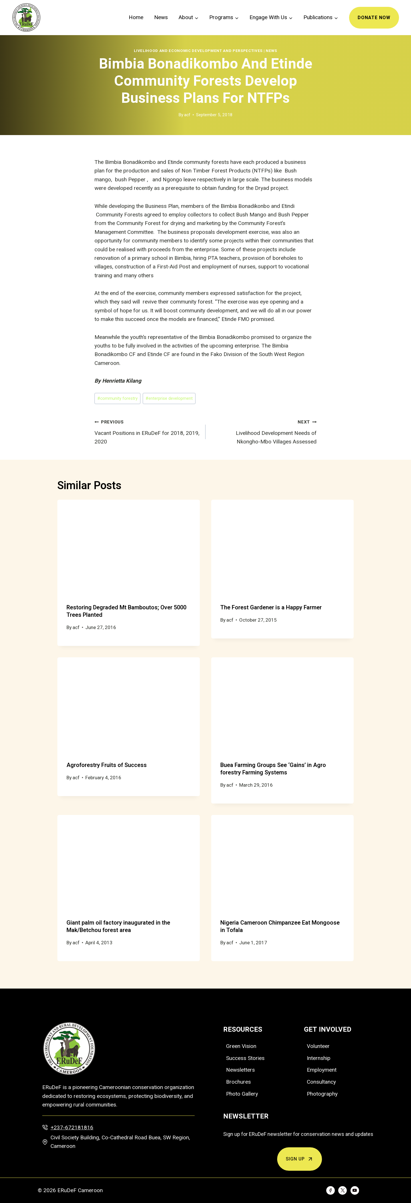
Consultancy (321, 1082)
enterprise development (169, 398)
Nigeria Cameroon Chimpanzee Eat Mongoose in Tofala (280, 926)
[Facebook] (330, 1190)
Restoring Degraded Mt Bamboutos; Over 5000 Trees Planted (126, 611)
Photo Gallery (242, 1093)
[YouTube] (354, 1190)
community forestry (117, 398)
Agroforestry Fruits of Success (107, 765)
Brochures (238, 1082)
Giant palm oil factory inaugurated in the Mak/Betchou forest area (118, 926)
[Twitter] (342, 1190)
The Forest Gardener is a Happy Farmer (271, 607)
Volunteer (318, 1046)
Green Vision (241, 1046)
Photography (322, 1093)
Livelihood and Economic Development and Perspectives (198, 51)
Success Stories (245, 1058)
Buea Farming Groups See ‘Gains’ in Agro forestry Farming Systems (273, 769)
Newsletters (240, 1070)
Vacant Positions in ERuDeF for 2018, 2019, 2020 (147, 431)
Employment (322, 1070)
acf (187, 114)
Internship (319, 1058)
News (161, 17)
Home (136, 17)
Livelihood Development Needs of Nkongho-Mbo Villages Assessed (264, 431)
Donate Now (374, 17)
